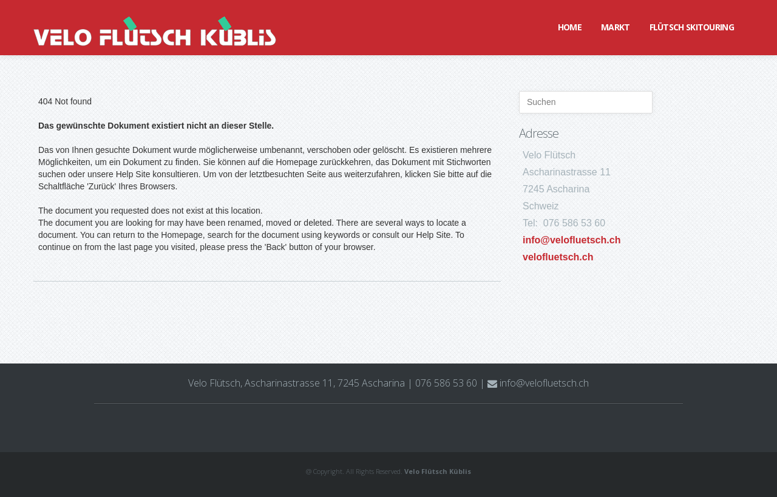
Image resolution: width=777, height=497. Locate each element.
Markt (615, 27)
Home (570, 27)
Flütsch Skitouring (692, 27)
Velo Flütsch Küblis (437, 471)
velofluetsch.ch (558, 257)
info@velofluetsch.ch (571, 240)
